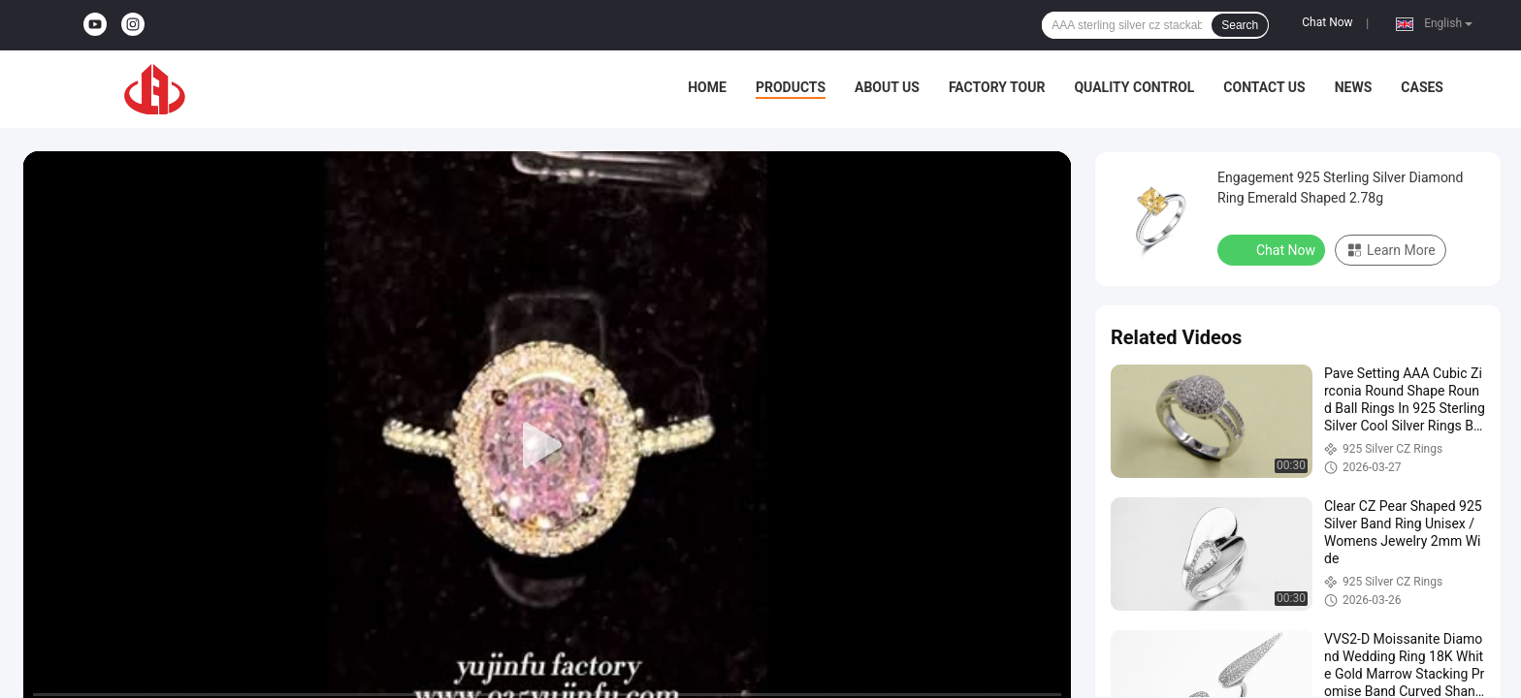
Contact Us (1264, 87)
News (1354, 87)
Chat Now (1327, 22)
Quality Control (1134, 87)
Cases (1422, 87)
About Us (887, 87)
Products (790, 87)
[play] (547, 446)
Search (1239, 25)
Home (707, 87)
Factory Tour (997, 87)
